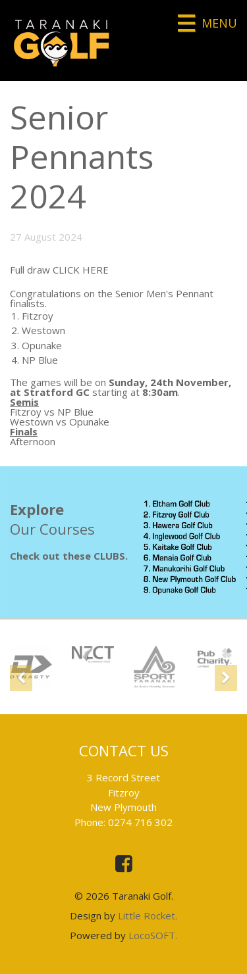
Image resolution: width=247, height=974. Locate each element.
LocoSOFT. (152, 935)
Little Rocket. (147, 915)
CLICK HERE (81, 269)
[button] (21, 676)
